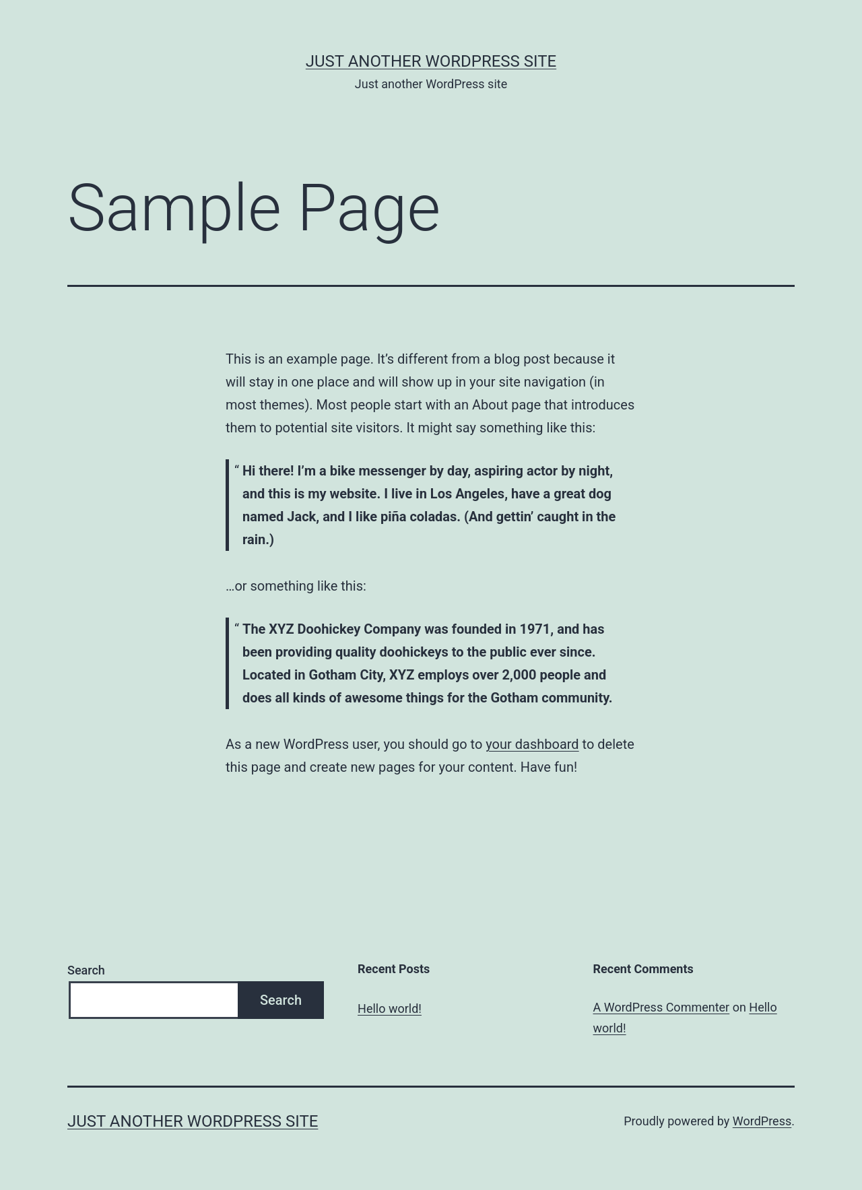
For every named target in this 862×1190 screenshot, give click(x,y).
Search (86, 970)
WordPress (762, 1121)
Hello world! (390, 1008)
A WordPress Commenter (661, 1007)
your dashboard (532, 744)
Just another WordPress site (431, 61)
